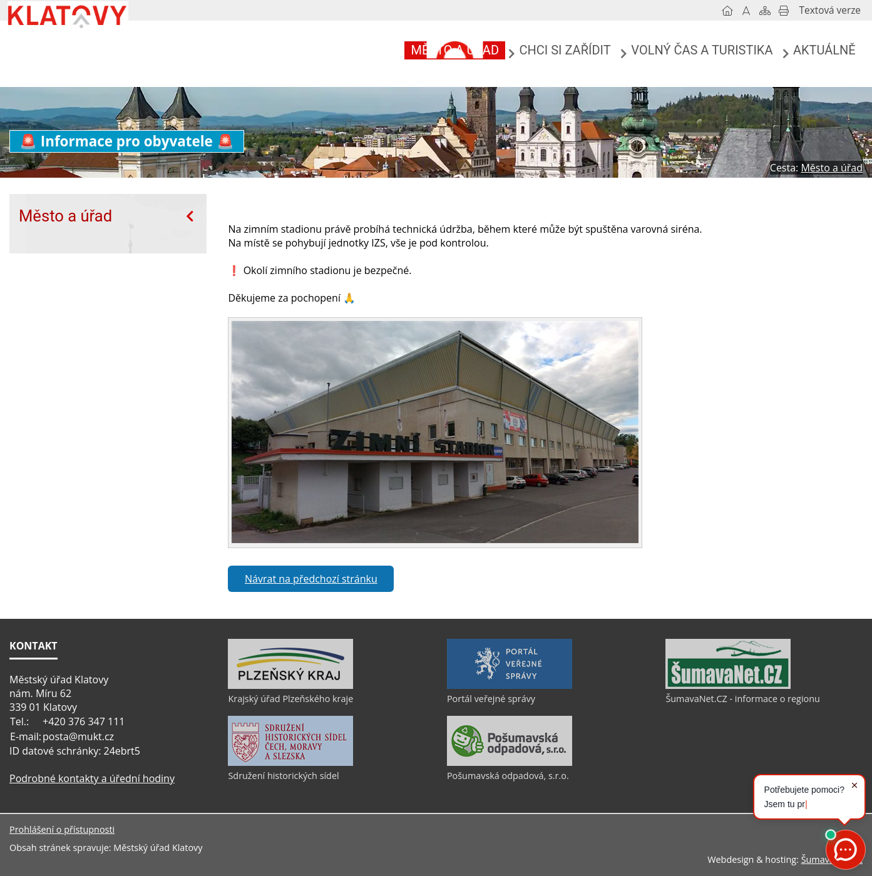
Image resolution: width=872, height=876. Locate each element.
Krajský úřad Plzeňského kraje (290, 699)
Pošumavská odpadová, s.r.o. (508, 776)
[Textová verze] (830, 11)
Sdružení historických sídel (283, 776)
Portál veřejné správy (491, 699)
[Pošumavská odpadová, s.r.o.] (509, 763)
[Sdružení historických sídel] (290, 763)
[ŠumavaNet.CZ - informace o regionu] (728, 686)
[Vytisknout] (783, 11)
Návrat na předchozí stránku (311, 579)
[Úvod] (727, 11)
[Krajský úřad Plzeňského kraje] (290, 686)
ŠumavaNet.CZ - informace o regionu (742, 699)
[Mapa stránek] (765, 11)
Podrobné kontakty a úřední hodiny (92, 778)
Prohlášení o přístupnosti (62, 829)
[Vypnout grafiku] (746, 11)
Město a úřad (65, 215)
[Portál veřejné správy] (509, 686)
